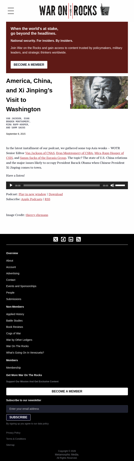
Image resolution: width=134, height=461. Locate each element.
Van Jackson (13, 118)
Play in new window (32, 194)
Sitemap (10, 445)
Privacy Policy (13, 432)
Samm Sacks (18, 127)
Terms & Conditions (16, 439)
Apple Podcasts (31, 199)
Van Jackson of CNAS (40, 153)
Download (56, 194)
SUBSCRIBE (18, 417)
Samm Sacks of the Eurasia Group (43, 158)
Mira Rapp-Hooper (17, 124)
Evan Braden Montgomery (17, 120)
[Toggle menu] (11, 11)
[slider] (62, 185)
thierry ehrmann (37, 215)
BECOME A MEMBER (29, 64)
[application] (67, 185)
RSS (47, 199)
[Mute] (112, 185)
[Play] (11, 185)
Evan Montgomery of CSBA (74, 153)
